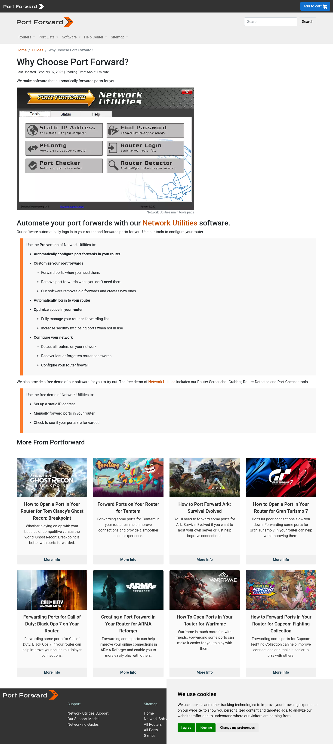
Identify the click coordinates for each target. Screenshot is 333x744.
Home (22, 50)
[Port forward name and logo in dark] (45, 21)
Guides (37, 50)
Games (149, 735)
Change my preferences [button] (237, 727)
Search (307, 21)
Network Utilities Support (88, 713)
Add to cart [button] (315, 6)
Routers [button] (25, 37)
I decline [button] (206, 727)
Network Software (158, 719)
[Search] (270, 21)
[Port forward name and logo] (23, 6)
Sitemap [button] (118, 37)
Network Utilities (170, 223)
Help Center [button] (94, 37)
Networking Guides (83, 724)
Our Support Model (83, 719)
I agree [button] (186, 727)
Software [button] (70, 37)
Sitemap (150, 704)
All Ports (151, 730)
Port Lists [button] (47, 37)
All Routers (153, 724)
